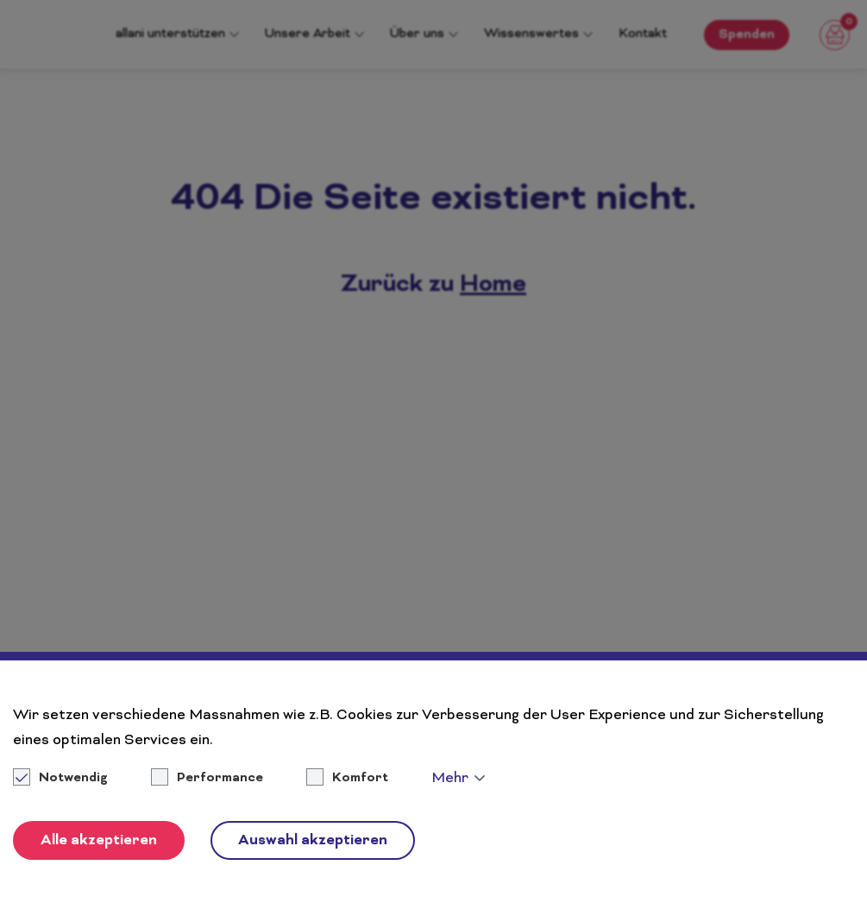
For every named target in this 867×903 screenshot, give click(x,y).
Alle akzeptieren (99, 840)
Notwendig (62, 779)
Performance (220, 779)
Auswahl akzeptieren (312, 840)
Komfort (360, 779)
